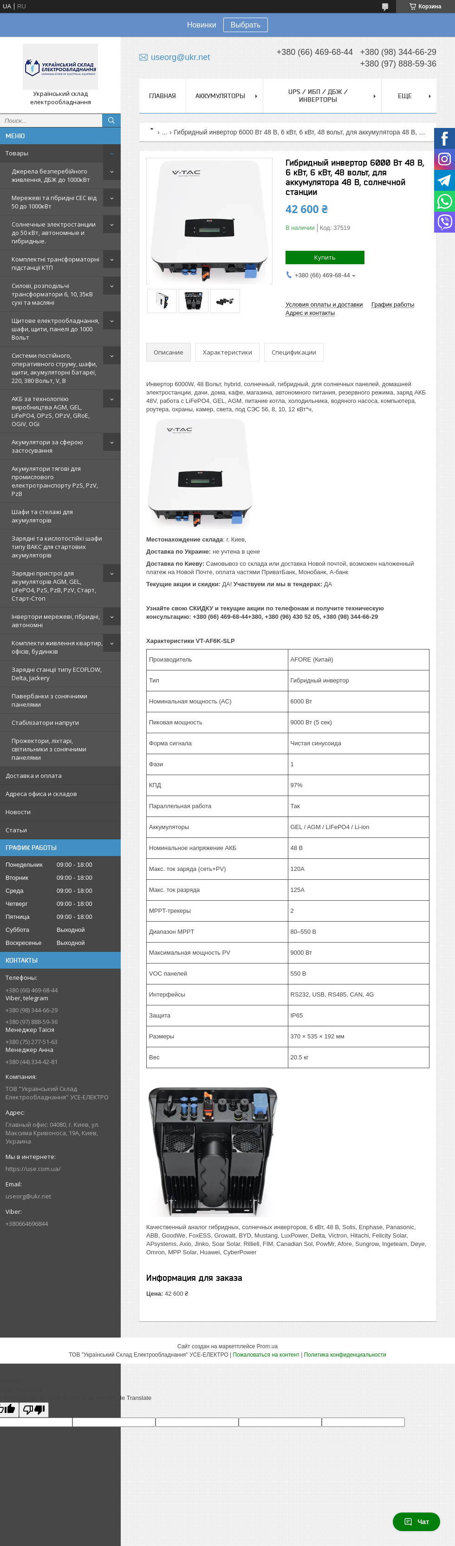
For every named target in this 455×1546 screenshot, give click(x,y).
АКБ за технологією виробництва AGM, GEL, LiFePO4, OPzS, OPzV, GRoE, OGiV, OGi (51, 411)
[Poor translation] (34, 1410)
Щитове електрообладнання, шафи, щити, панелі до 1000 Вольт (55, 328)
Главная (162, 96)
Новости (18, 812)
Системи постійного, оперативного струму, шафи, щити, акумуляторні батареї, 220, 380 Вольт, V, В (54, 368)
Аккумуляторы (220, 96)
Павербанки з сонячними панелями (49, 700)
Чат (416, 1522)
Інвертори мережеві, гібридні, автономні (56, 620)
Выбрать (245, 25)
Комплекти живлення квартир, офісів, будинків (57, 647)
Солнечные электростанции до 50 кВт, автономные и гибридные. (54, 232)
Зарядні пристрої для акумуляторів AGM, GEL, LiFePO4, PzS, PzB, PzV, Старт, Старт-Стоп (54, 585)
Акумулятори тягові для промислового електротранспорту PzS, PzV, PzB (55, 481)
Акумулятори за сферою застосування (47, 446)
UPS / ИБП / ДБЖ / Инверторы (318, 95)
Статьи (16, 830)
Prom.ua (267, 1346)
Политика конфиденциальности (345, 1355)
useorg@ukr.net (28, 1196)
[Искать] (111, 120)
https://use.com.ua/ (33, 1169)
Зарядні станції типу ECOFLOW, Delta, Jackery (57, 673)
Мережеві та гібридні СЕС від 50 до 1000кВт (54, 202)
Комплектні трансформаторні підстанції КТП (55, 263)
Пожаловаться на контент (266, 1355)
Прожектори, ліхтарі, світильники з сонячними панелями (49, 749)
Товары (17, 153)
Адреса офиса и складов (41, 794)
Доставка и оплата (34, 775)
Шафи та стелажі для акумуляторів (42, 516)
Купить (325, 257)
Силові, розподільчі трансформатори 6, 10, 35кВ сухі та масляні (52, 294)
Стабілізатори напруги (45, 722)
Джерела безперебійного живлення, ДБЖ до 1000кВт (51, 175)
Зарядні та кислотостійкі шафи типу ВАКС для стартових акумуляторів (57, 546)
